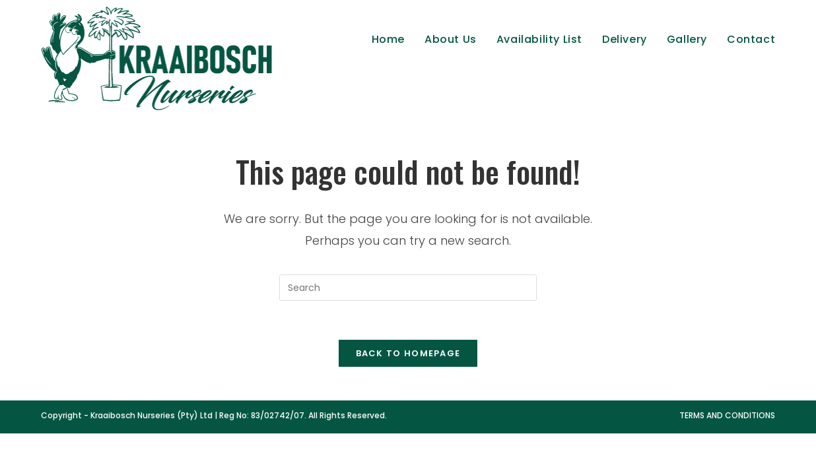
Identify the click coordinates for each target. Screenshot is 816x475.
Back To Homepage (408, 354)
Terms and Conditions (727, 416)
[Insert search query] (408, 287)
